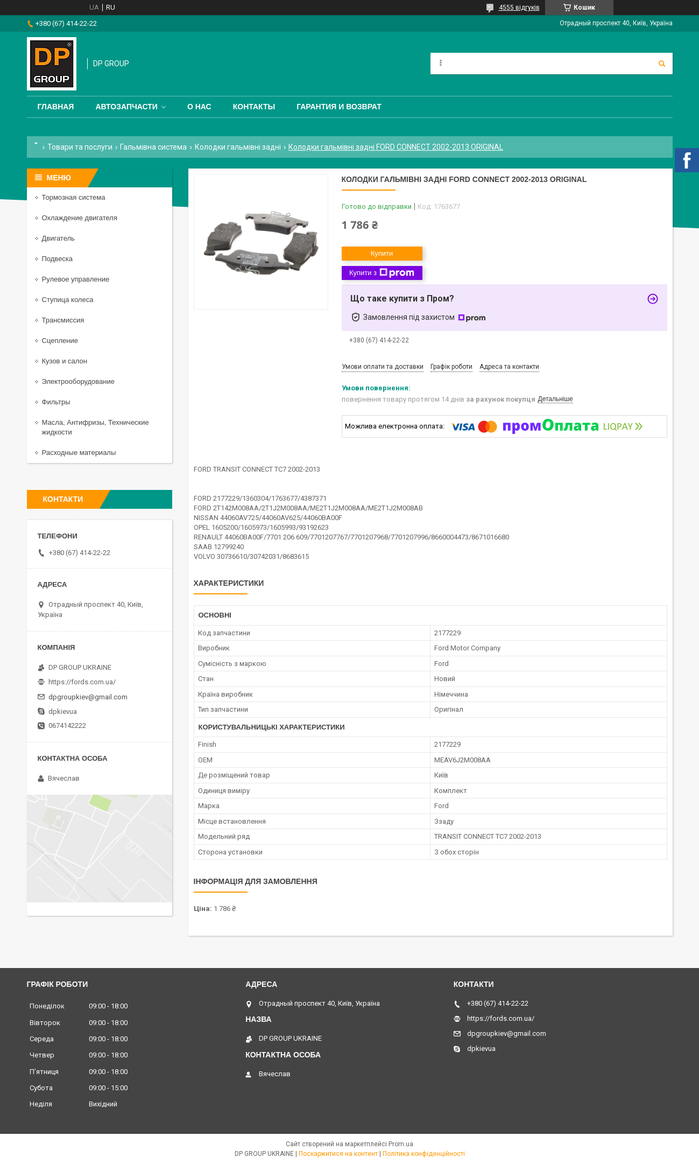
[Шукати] (662, 63)
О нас (199, 106)
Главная (56, 106)
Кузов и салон (64, 361)
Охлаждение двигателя (79, 218)
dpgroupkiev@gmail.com (88, 697)
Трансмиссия (63, 320)
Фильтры (56, 402)
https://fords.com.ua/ (82, 682)
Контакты (254, 106)
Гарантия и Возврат (339, 106)
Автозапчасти (126, 106)
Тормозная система (73, 197)
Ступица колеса (68, 300)
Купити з (381, 273)
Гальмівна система (153, 147)
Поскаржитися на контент (338, 1154)
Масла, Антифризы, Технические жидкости (95, 427)
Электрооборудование (78, 381)
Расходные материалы (79, 452)
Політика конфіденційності (424, 1154)
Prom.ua (401, 1144)
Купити (382, 253)
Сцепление (60, 340)
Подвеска (57, 259)
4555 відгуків (519, 7)
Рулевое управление (76, 279)
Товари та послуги (79, 147)
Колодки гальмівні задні (238, 147)
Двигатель (58, 238)
